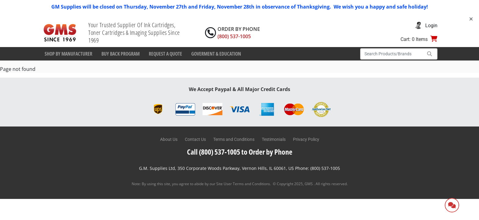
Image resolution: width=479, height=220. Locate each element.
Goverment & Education (216, 53)
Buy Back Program (120, 53)
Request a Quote (165, 53)
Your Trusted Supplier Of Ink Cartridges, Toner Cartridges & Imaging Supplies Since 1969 (134, 32)
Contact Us (195, 139)
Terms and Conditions (233, 139)
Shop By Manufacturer (68, 53)
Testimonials (274, 139)
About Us (168, 139)
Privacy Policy (306, 139)
